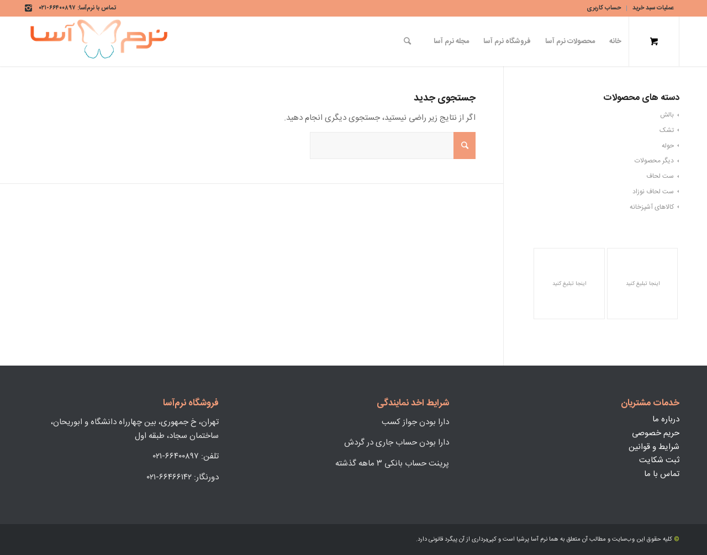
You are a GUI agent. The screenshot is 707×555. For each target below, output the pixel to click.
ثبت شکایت (659, 460)
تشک (666, 130)
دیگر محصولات (654, 160)
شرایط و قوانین (654, 447)
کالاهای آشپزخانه (652, 207)
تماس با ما (661, 474)
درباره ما (665, 419)
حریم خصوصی (655, 433)
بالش (667, 114)
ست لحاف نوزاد (653, 191)
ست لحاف (660, 176)
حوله (668, 145)
